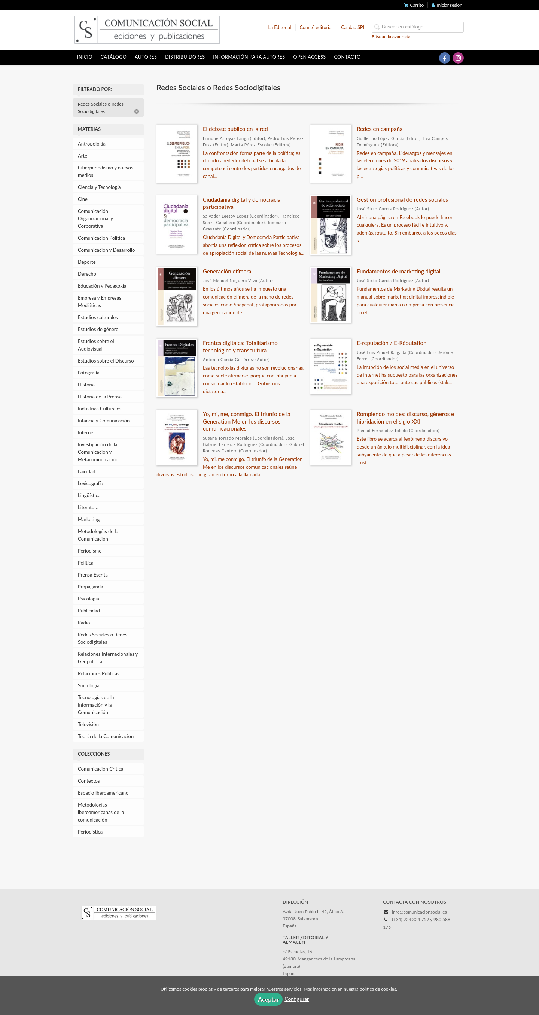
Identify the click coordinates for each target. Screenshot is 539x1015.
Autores (146, 57)
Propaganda (90, 587)
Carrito (414, 5)
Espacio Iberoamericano (103, 793)
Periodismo (90, 551)
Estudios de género (98, 329)
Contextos (89, 781)
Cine (83, 199)
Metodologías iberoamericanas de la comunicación (101, 812)
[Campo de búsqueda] (418, 27)
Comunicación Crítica (100, 769)
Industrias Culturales (99, 409)
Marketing (89, 519)
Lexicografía (90, 483)
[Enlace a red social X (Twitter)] (431, 58)
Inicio (84, 57)
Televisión (88, 724)
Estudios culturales (98, 317)
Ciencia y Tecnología (99, 187)
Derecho (87, 274)
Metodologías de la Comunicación (98, 535)
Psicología (88, 599)
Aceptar (268, 999)
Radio (84, 623)
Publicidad (89, 611)
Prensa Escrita (93, 575)
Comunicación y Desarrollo (106, 250)
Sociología (89, 685)
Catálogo (114, 57)
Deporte (87, 262)
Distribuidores (185, 57)
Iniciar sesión (447, 5)
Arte (82, 156)
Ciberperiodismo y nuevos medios (105, 171)
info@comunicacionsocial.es (419, 912)
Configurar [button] (296, 999)
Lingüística (89, 495)
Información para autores (249, 57)
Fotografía (89, 373)
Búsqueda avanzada (391, 36)
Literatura (88, 507)
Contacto (347, 57)
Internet (86, 432)
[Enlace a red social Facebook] (444, 58)
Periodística (90, 832)
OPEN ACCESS (309, 57)
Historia (86, 385)
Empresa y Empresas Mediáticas (99, 301)
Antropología (92, 144)
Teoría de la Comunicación (106, 736)
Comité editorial (316, 27)
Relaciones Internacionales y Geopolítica (108, 657)
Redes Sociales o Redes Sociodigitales (108, 107)
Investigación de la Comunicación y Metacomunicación (98, 451)
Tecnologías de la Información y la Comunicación (96, 704)
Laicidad (86, 471)
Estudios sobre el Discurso (106, 361)
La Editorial (279, 27)
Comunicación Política (101, 238)
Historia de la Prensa (100, 397)
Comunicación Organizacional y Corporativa (95, 218)
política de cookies (378, 989)
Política (86, 563)
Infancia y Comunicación (104, 421)
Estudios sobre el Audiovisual (96, 345)
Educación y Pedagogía (102, 286)
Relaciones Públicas (98, 673)
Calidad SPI (352, 27)
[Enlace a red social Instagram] (458, 58)
